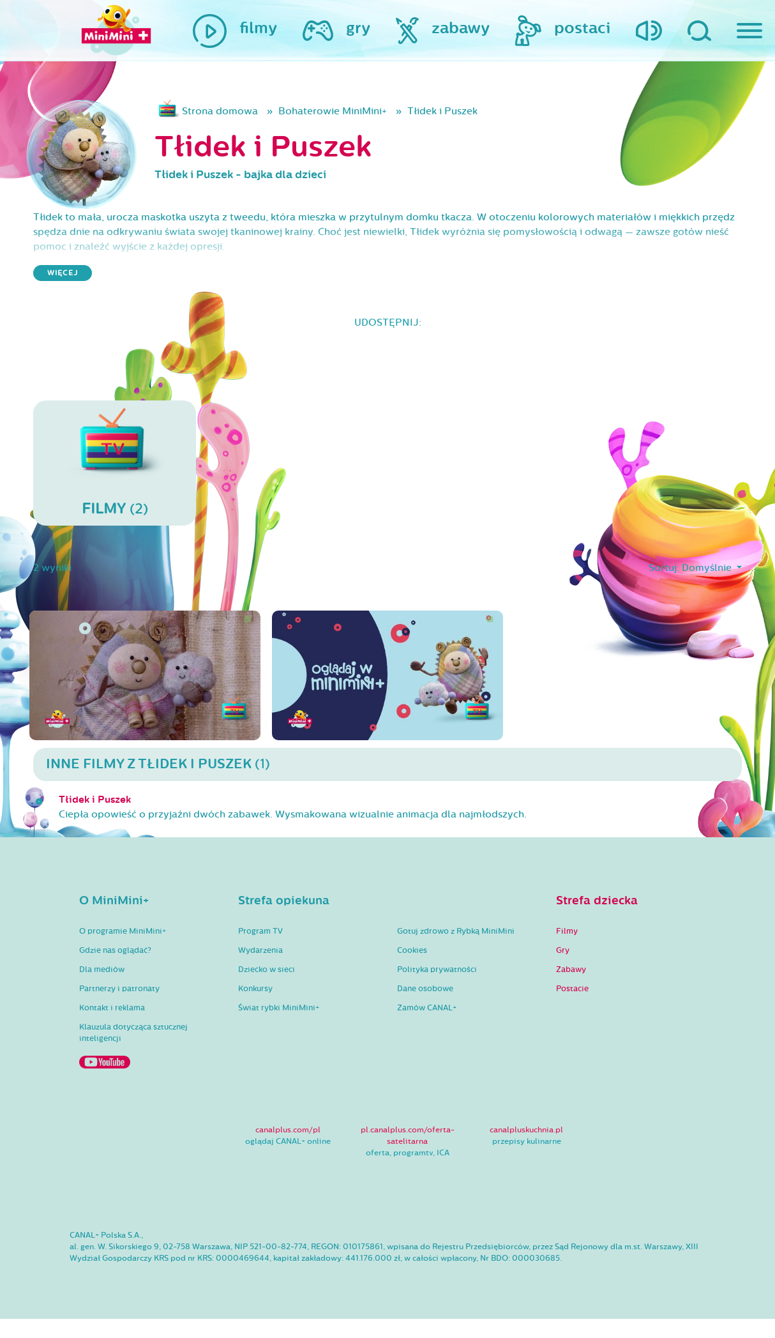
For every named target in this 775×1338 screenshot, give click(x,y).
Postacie (572, 1008)
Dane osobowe (425, 1008)
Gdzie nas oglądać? (115, 969)
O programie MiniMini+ (122, 950)
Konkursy (255, 1008)
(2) (114, 470)
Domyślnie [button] (701, 576)
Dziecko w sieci (266, 988)
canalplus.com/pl (287, 1149)
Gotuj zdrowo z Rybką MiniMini (456, 950)
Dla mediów (101, 988)
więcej (62, 277)
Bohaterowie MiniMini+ (366, 113)
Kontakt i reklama (112, 1027)
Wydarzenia (260, 969)
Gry (562, 969)
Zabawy (571, 988)
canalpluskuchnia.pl (526, 1149)
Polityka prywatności (437, 988)
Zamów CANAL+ (426, 1027)
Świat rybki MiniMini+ (278, 1027)
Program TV (260, 950)
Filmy (567, 950)
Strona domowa (232, 113)
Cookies (412, 969)
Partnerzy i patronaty (119, 1008)
